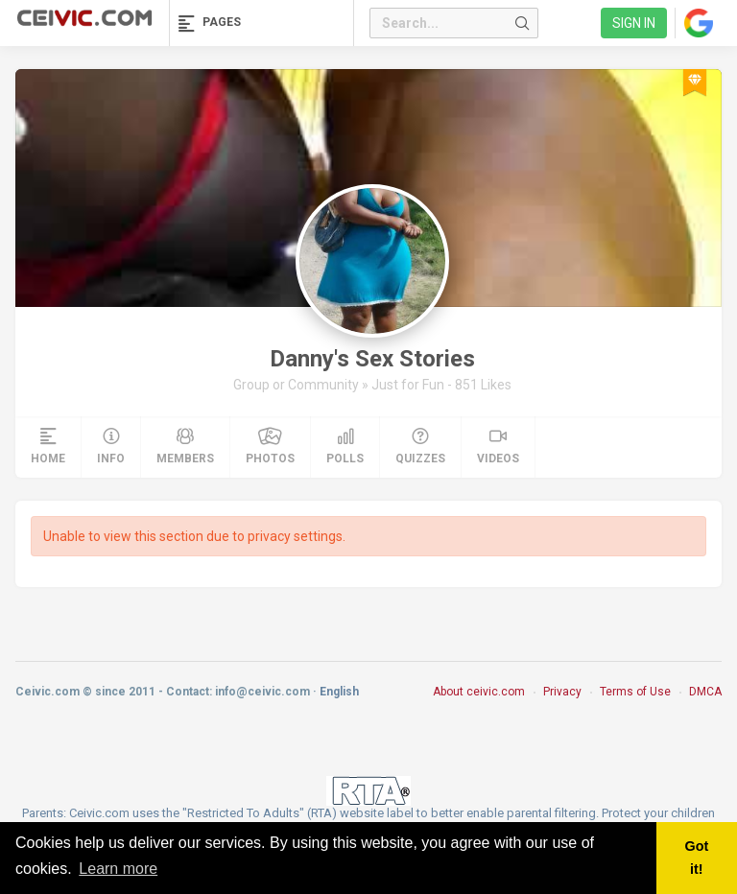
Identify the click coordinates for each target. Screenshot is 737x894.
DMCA (705, 691)
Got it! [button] (696, 857)
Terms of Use (635, 691)
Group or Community (297, 384)
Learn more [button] (118, 868)
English (339, 691)
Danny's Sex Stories (372, 358)
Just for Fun (409, 384)
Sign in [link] (633, 23)
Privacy (562, 691)
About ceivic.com (479, 691)
